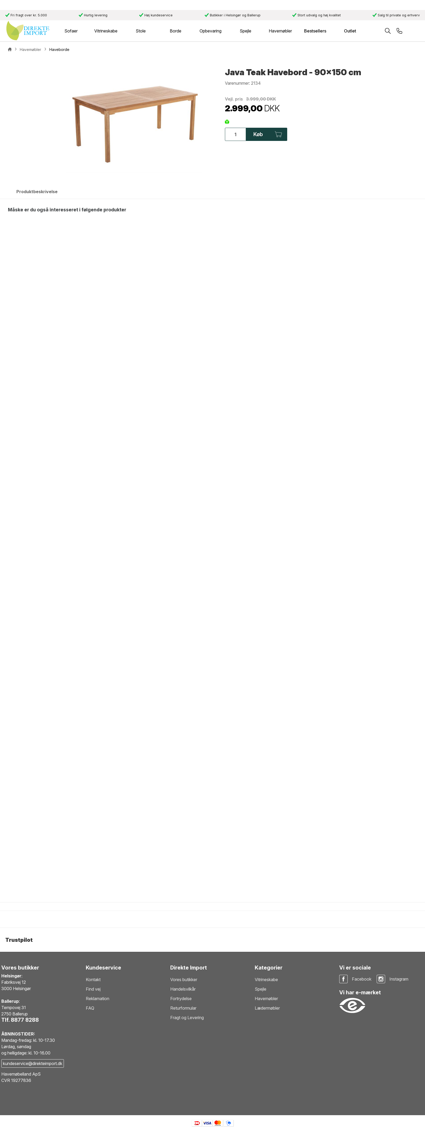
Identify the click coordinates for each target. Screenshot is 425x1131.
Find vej (93, 989)
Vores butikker (183, 979)
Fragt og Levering (187, 1017)
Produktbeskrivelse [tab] (37, 191)
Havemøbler (266, 998)
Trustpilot (19, 940)
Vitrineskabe (266, 979)
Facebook (361, 979)
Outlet (350, 31)
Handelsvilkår (183, 989)
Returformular (183, 1008)
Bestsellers (315, 31)
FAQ (90, 1008)
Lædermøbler (267, 1008)
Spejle (260, 989)
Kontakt (93, 979)
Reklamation (97, 998)
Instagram (398, 979)
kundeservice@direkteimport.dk (32, 1063)
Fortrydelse (181, 998)
